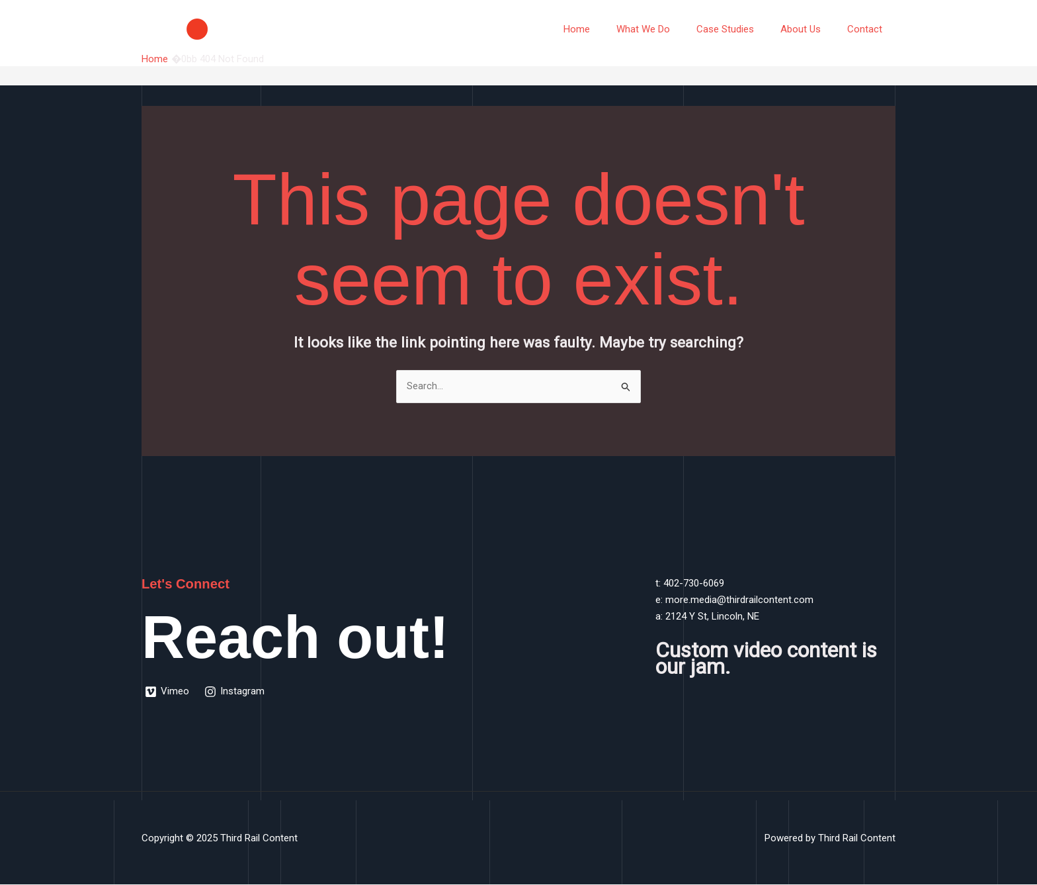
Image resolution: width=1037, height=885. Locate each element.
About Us (810, 29)
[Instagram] (236, 692)
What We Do (666, 29)
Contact (868, 29)
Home (606, 29)
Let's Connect (187, 584)
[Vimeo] (168, 692)
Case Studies (741, 29)
